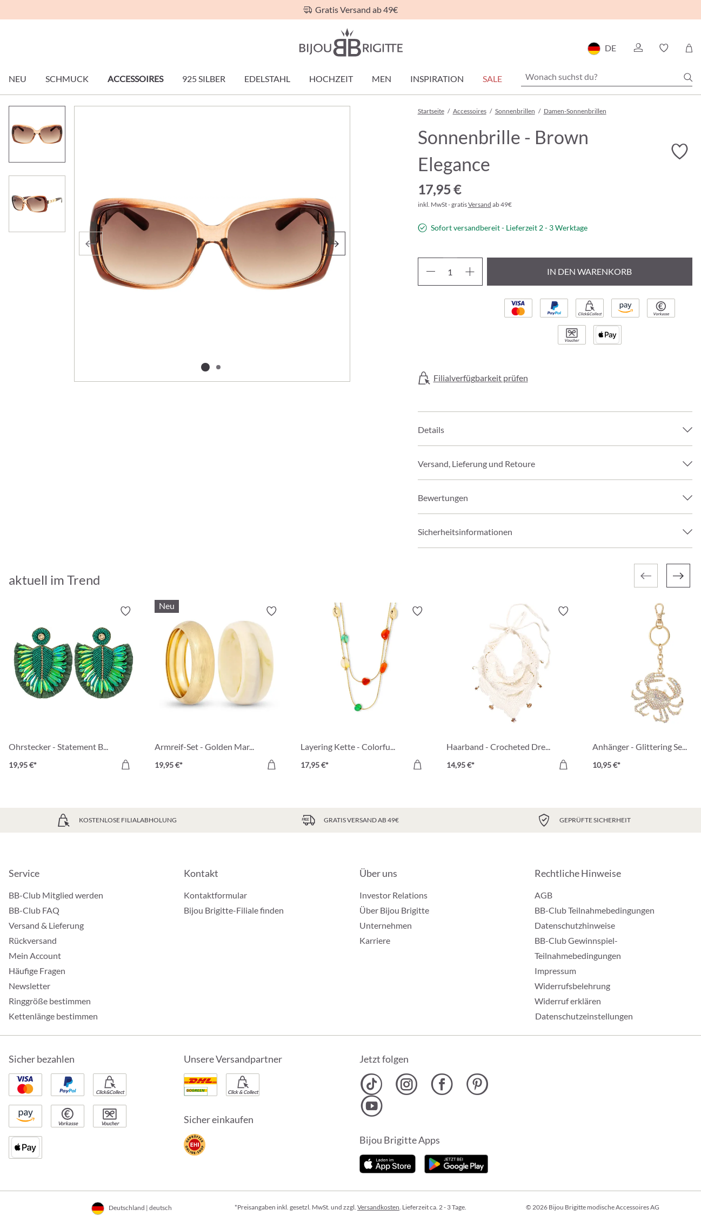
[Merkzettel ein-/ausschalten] (679, 152)
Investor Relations (393, 895)
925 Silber (203, 78)
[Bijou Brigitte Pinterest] (477, 1084)
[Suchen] (688, 77)
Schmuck (67, 78)
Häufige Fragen (37, 970)
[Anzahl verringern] (430, 272)
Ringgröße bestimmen (50, 1001)
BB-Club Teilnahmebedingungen (595, 910)
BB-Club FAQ (34, 910)
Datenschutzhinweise (575, 925)
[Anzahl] (450, 272)
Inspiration (437, 78)
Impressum (555, 970)
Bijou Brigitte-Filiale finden (234, 910)
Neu (17, 78)
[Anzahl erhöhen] (470, 272)
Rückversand (33, 940)
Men (381, 78)
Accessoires (135, 78)
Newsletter (29, 986)
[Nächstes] (333, 243)
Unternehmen (385, 925)
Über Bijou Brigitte (394, 910)
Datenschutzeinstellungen (584, 1016)
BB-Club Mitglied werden (56, 895)
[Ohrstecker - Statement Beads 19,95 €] (73, 689)
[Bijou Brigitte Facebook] (442, 1084)
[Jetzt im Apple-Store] (387, 1163)
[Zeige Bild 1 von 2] (205, 367)
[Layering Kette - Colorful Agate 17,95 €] (365, 689)
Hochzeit (331, 78)
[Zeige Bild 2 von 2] (218, 367)
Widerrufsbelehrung (572, 986)
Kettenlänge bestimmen (53, 1016)
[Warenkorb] (689, 48)
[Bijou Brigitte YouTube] (371, 1106)
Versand (479, 204)
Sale (492, 78)
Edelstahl (267, 78)
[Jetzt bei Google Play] (456, 1163)
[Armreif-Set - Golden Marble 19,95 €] (219, 689)
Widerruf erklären (568, 1001)
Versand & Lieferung (46, 925)
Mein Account (35, 955)
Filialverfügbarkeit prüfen (480, 378)
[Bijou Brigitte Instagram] (407, 1084)
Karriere (374, 940)
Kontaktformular (215, 895)
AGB (543, 895)
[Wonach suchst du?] (606, 76)
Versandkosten (378, 1207)
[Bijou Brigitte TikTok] (371, 1084)
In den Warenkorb (589, 271)
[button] (638, 48)
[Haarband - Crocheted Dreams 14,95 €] (511, 689)
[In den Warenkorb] (125, 765)
